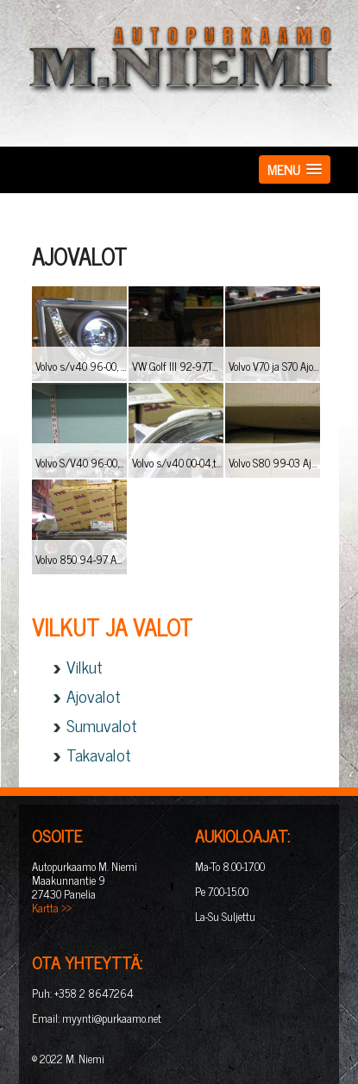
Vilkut (84, 666)
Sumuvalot (101, 725)
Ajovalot (93, 695)
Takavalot (98, 754)
